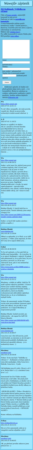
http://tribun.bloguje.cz (9, 423)
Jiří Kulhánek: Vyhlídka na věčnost (13, 10)
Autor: (4, 60)
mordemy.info (6, 353)
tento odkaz (14, 36)
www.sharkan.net (7, 231)
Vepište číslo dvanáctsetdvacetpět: (13, 73)
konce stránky (12, 15)
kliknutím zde (13, 97)
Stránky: (5, 67)
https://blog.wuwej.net (9, 104)
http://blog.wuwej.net (8, 160)
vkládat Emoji (15, 32)
